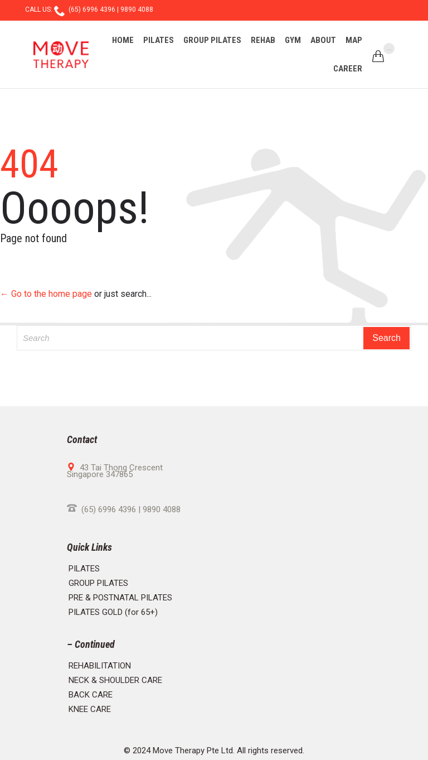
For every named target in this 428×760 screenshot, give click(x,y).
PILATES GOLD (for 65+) (113, 612)
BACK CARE (91, 695)
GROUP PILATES (98, 583)
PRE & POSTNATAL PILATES (120, 598)
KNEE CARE (90, 709)
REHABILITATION (100, 666)
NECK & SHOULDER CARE (115, 680)
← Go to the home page (46, 293)
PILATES (84, 569)
